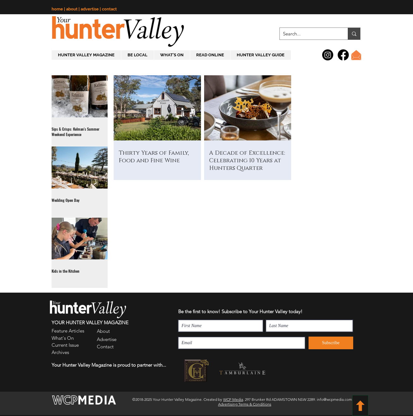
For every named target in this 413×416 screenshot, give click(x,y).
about (72, 9)
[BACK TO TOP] (360, 405)
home (58, 9)
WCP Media (233, 399)
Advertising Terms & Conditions (244, 404)
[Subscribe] (331, 343)
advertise (90, 9)
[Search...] (309, 34)
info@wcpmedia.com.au (337, 399)
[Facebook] (343, 54)
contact (109, 9)
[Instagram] (327, 54)
